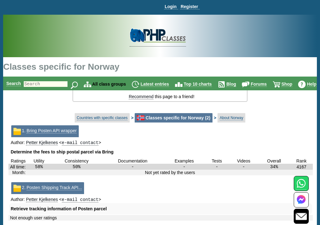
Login (171, 6)
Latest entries (165, 84)
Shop (297, 84)
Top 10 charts (208, 84)
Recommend (141, 96)
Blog (242, 84)
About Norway (231, 118)
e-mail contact (80, 143)
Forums (269, 84)
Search (13, 83)
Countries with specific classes (102, 118)
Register (189, 6)
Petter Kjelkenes (42, 143)
